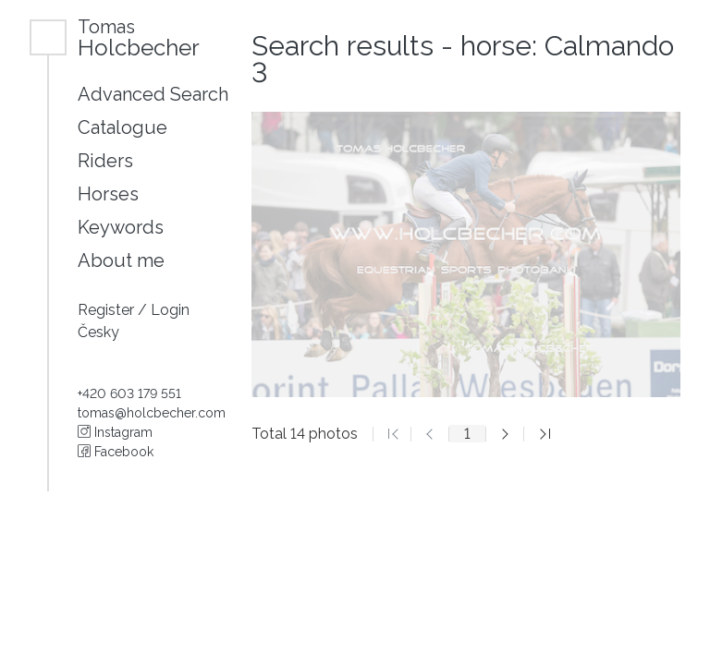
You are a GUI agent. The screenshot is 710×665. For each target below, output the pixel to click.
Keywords (121, 227)
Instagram (115, 432)
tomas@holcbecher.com (152, 412)
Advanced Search (153, 94)
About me (121, 260)
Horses (108, 194)
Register (108, 310)
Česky (98, 332)
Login (170, 310)
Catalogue (122, 127)
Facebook (115, 451)
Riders (105, 161)
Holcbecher (139, 37)
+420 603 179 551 (129, 393)
